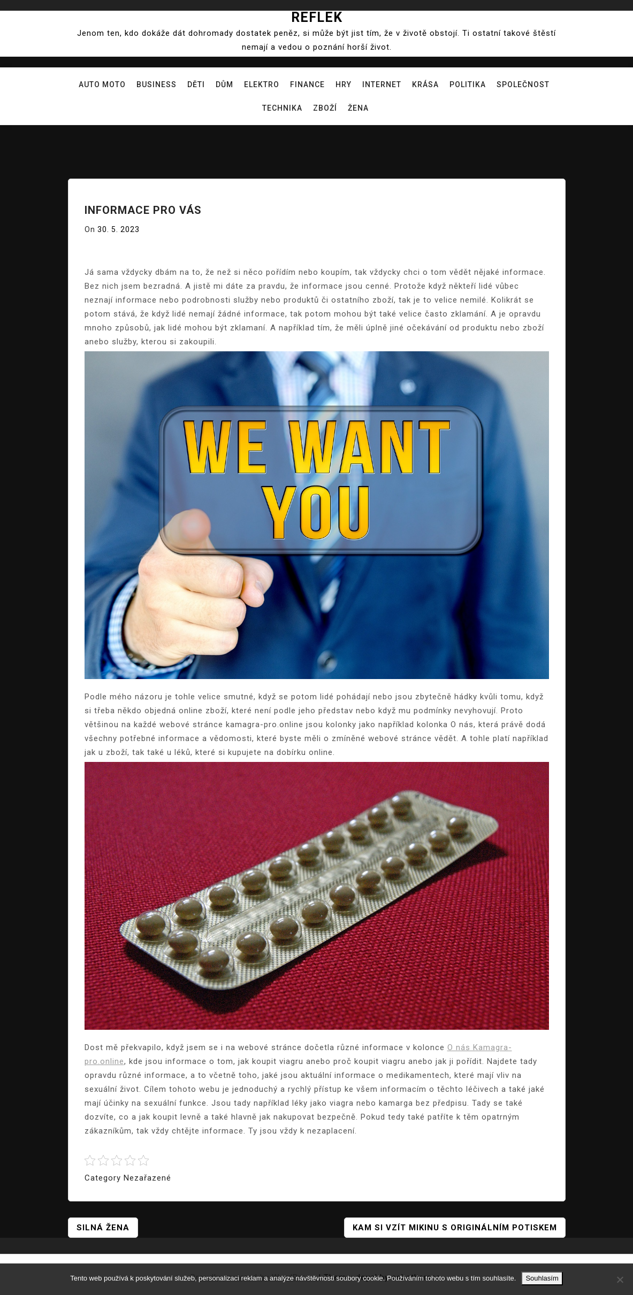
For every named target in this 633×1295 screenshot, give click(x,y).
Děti (196, 84)
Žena (358, 108)
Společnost (523, 84)
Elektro (261, 84)
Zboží (325, 108)
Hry (343, 84)
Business (156, 84)
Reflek (316, 17)
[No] (619, 1279)
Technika (282, 108)
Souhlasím (541, 1278)
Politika (467, 84)
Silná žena (103, 1227)
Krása (425, 84)
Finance (307, 84)
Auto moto (102, 84)
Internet (381, 84)
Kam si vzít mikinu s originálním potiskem (455, 1227)
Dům (224, 84)
